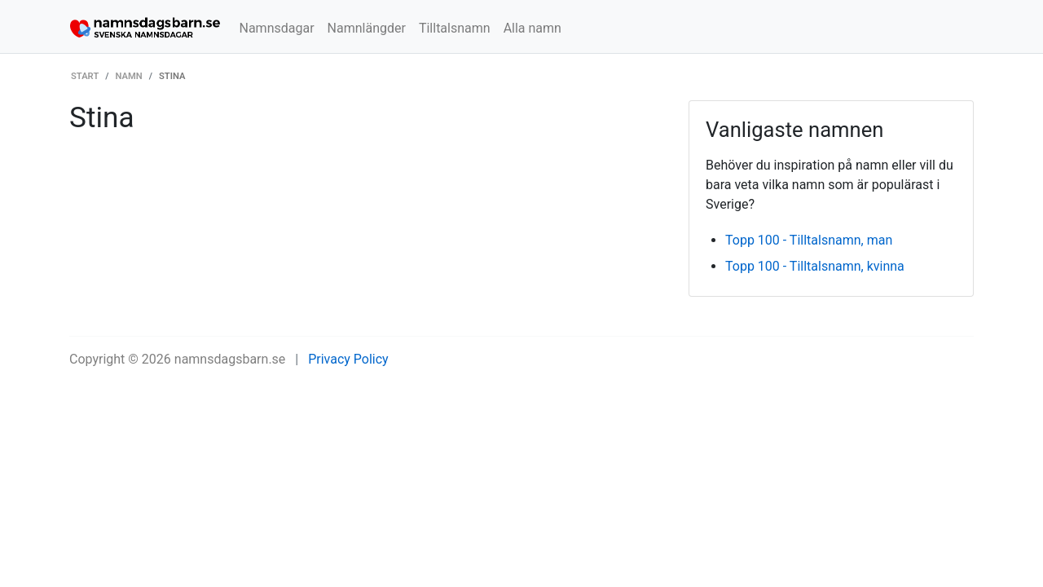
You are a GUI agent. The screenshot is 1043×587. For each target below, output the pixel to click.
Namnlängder (367, 28)
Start (85, 76)
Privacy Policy (348, 359)
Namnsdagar (277, 28)
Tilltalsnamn (455, 28)
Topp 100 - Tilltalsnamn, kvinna (814, 266)
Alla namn (532, 28)
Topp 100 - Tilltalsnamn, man (808, 240)
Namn (129, 76)
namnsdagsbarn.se (230, 359)
